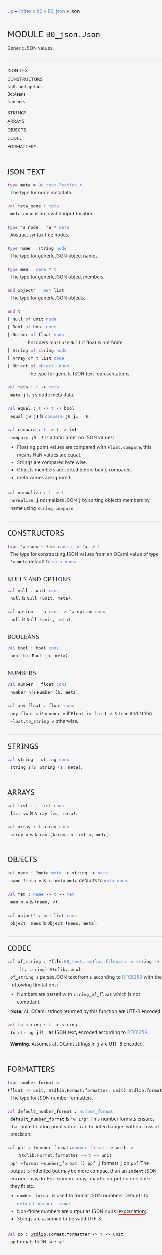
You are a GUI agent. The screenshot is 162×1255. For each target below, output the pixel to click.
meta (54, 206)
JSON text (19, 70)
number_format (96, 1111)
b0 (40, 11)
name (41, 269)
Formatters (21, 147)
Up (10, 11)
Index (25, 11)
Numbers (16, 101)
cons (54, 590)
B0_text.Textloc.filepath (95, 961)
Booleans (16, 94)
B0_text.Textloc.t (60, 185)
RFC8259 (132, 977)
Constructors (25, 79)
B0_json (56, 11)
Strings (16, 113)
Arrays (15, 121)
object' (47, 366)
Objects (16, 130)
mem (47, 290)
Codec (14, 138)
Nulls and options (25, 87)
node (61, 248)
